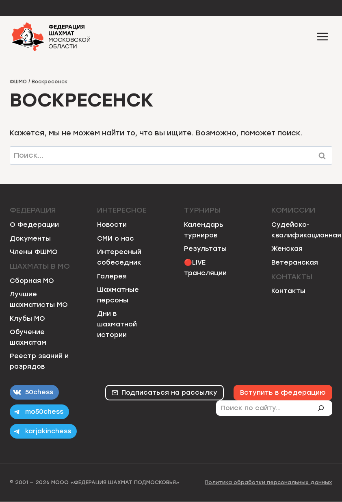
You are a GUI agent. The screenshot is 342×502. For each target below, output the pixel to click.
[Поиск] (324, 408)
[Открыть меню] (322, 36)
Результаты (205, 248)
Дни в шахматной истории (117, 324)
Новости (112, 224)
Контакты (288, 291)
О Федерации (34, 224)
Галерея (112, 276)
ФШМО (18, 82)
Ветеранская (294, 262)
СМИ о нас (115, 238)
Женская (287, 248)
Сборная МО (32, 281)
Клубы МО (27, 318)
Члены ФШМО (34, 252)
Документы (30, 238)
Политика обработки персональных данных (268, 482)
